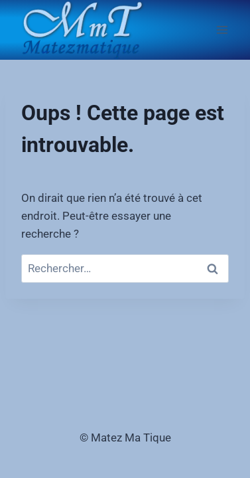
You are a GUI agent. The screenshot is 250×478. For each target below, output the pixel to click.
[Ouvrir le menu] (222, 29)
